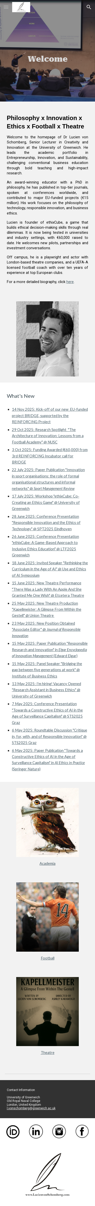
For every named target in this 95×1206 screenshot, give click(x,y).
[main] (47, 51)
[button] (6, 7)
